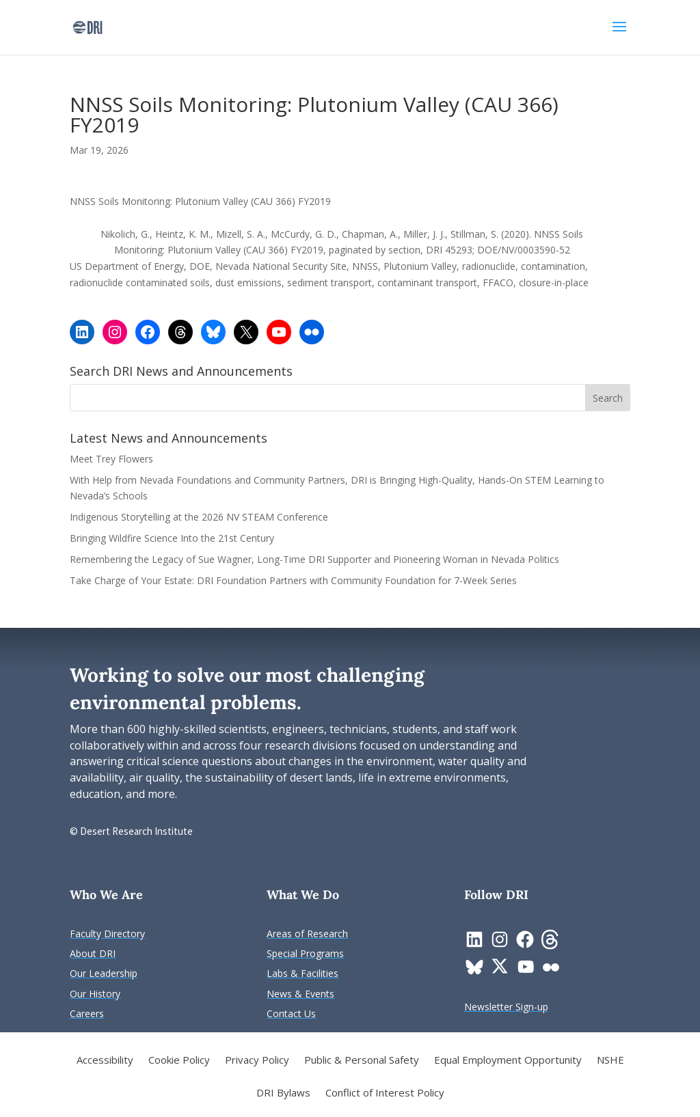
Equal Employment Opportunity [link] (508, 1060)
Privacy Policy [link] (257, 1060)
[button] (619, 35)
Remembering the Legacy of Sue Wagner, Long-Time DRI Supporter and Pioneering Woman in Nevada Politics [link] (314, 559)
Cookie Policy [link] (179, 1060)
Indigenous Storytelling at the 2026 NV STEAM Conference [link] (199, 516)
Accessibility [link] (105, 1060)
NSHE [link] (610, 1060)
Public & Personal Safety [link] (361, 1060)
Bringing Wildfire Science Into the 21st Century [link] (173, 538)
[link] (87, 26)
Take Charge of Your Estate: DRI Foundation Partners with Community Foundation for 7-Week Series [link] (293, 580)
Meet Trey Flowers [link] (111, 458)
